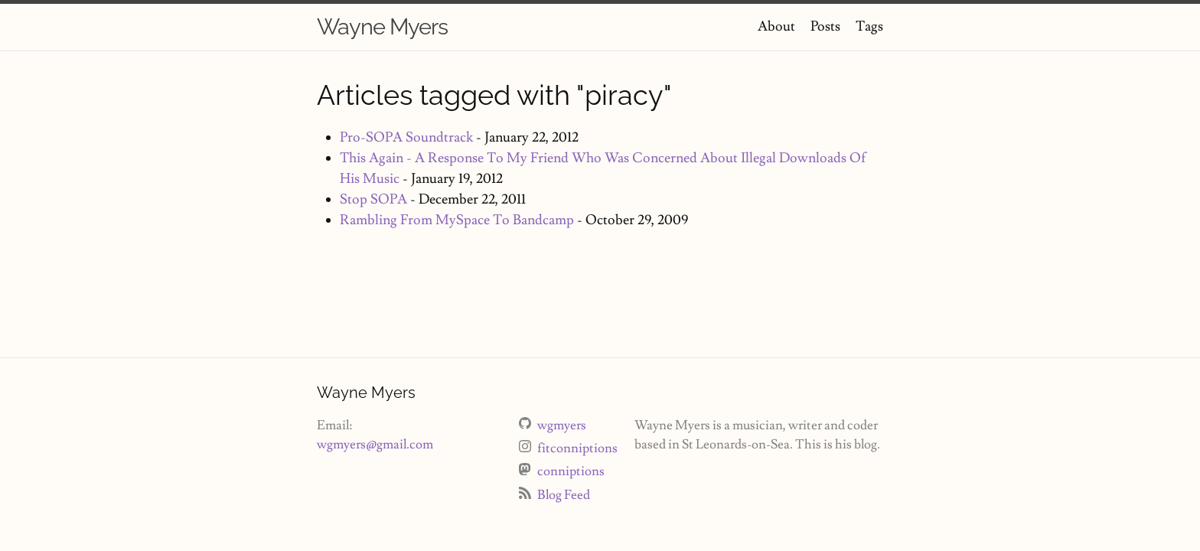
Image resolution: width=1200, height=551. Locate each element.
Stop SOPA (373, 199)
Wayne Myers (382, 27)
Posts (825, 26)
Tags (869, 26)
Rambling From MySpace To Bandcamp (457, 220)
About (776, 26)
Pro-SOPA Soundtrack (406, 137)
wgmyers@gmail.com (375, 444)
